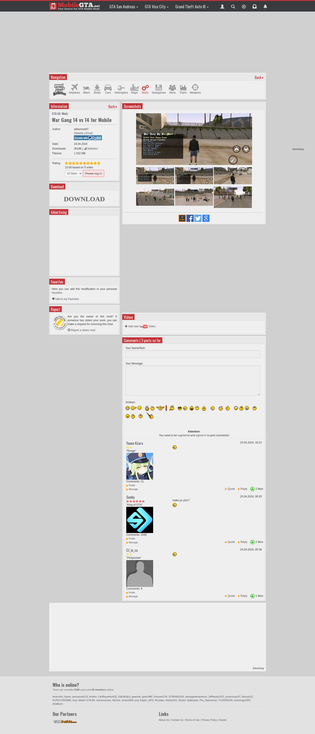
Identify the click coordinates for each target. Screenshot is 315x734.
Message (132, 489)
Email (89, 133)
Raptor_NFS (147, 700)
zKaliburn (58, 703)
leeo (75, 700)
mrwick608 (127, 700)
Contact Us (177, 720)
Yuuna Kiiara (134, 443)
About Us (164, 720)
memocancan (103, 700)
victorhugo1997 (242, 700)
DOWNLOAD (84, 199)
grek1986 (147, 696)
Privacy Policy (209, 720)
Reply (243, 488)
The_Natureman (208, 700)
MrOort (116, 700)
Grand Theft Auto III (192, 6)
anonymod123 (80, 696)
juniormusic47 (232, 696)
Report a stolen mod (81, 330)
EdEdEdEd (124, 696)
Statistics (91, 148)
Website (79, 133)
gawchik (136, 696)
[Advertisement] (286, 80)
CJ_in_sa (132, 550)
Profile (130, 485)
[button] (222, 6)
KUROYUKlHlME (62, 700)
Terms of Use (192, 720)
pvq (137, 700)
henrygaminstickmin (196, 696)
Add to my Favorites (65, 299)
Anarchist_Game (62, 696)
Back (258, 77)
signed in (201, 435)
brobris (93, 696)
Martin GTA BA (87, 700)
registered (184, 435)
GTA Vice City (157, 6)
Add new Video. (140, 326)
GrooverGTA (160, 696)
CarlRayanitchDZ (107, 696)
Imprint (223, 720)
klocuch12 (247, 696)
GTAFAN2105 (176, 696)
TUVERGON (225, 700)
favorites (57, 292)
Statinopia (192, 700)
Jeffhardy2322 (216, 696)
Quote (231, 488)
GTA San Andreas (123, 6)
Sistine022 (171, 700)
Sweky (130, 497)
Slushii (182, 700)
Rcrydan (159, 700)
